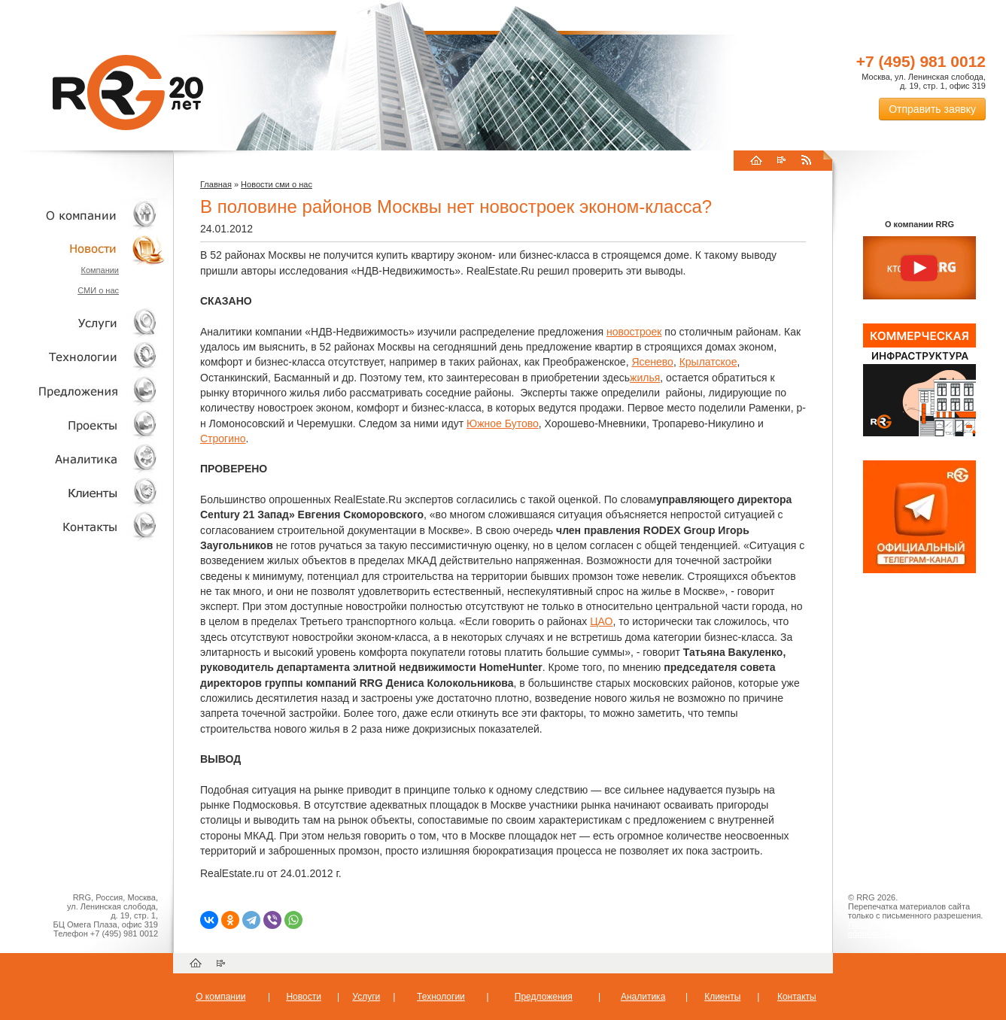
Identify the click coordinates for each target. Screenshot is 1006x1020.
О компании (83, 215)
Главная (216, 184)
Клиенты (83, 492)
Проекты (83, 425)
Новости (87, 249)
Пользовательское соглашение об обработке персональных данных (913, 929)
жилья (645, 378)
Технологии (83, 357)
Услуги (83, 323)
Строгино (223, 439)
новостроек (633, 332)
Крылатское (708, 362)
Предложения (544, 996)
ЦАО (601, 621)
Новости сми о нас (276, 184)
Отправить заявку (932, 109)
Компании (100, 270)
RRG (128, 92)
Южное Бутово (503, 423)
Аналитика (83, 458)
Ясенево (652, 362)
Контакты (83, 526)
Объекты (83, 391)
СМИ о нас (98, 290)
